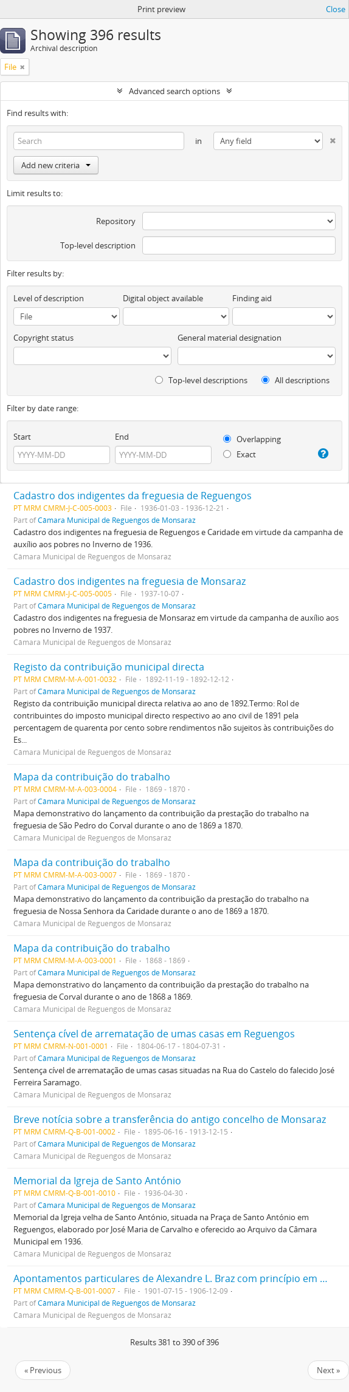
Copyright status (43, 337)
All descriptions (295, 380)
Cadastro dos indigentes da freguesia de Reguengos (132, 495)
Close (335, 9)
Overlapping (252, 439)
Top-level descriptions (201, 380)
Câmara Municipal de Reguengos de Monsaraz (117, 520)
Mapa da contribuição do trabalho (91, 776)
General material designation (230, 337)
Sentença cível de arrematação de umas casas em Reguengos (154, 1033)
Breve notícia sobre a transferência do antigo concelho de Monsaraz (169, 1119)
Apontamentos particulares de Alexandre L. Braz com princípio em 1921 (177, 1278)
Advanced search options (174, 91)
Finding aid (252, 298)
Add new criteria (56, 165)
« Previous (42, 1370)
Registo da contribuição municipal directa (108, 667)
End (122, 436)
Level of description (48, 298)
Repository (116, 221)
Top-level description (98, 245)
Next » (328, 1370)
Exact (239, 454)
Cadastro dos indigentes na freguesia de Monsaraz (129, 581)
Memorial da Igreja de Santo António (97, 1180)
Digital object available (163, 298)
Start (22, 436)
